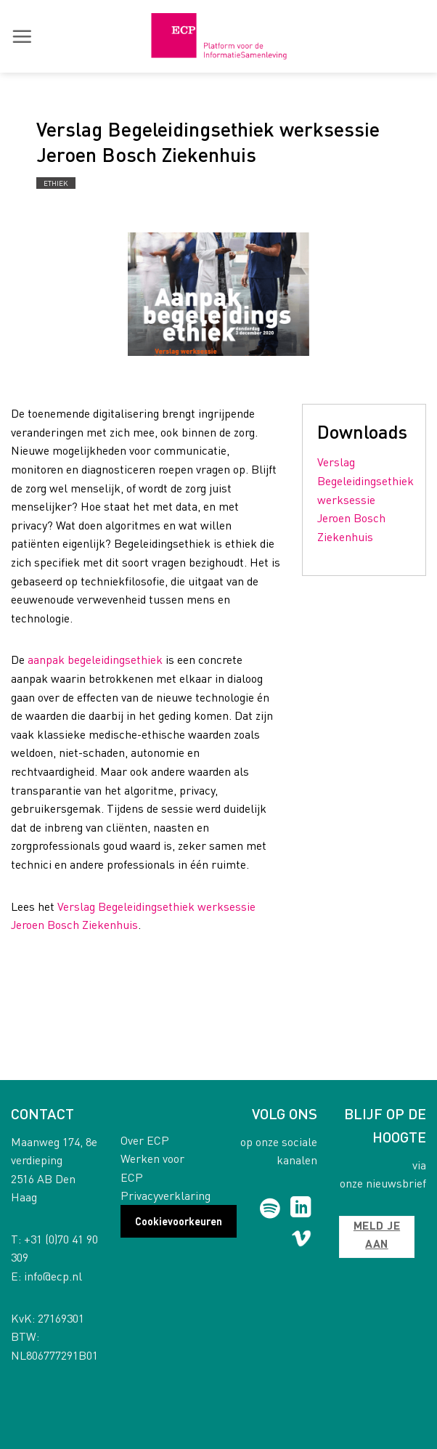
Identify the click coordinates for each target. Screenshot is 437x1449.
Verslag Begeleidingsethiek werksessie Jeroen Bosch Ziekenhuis (365, 498)
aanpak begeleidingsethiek (95, 659)
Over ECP (145, 1140)
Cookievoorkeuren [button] (178, 1220)
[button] (22, 36)
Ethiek (56, 183)
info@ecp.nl (53, 1275)
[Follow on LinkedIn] (300, 1208)
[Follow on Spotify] (269, 1208)
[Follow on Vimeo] (301, 1241)
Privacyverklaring (166, 1195)
